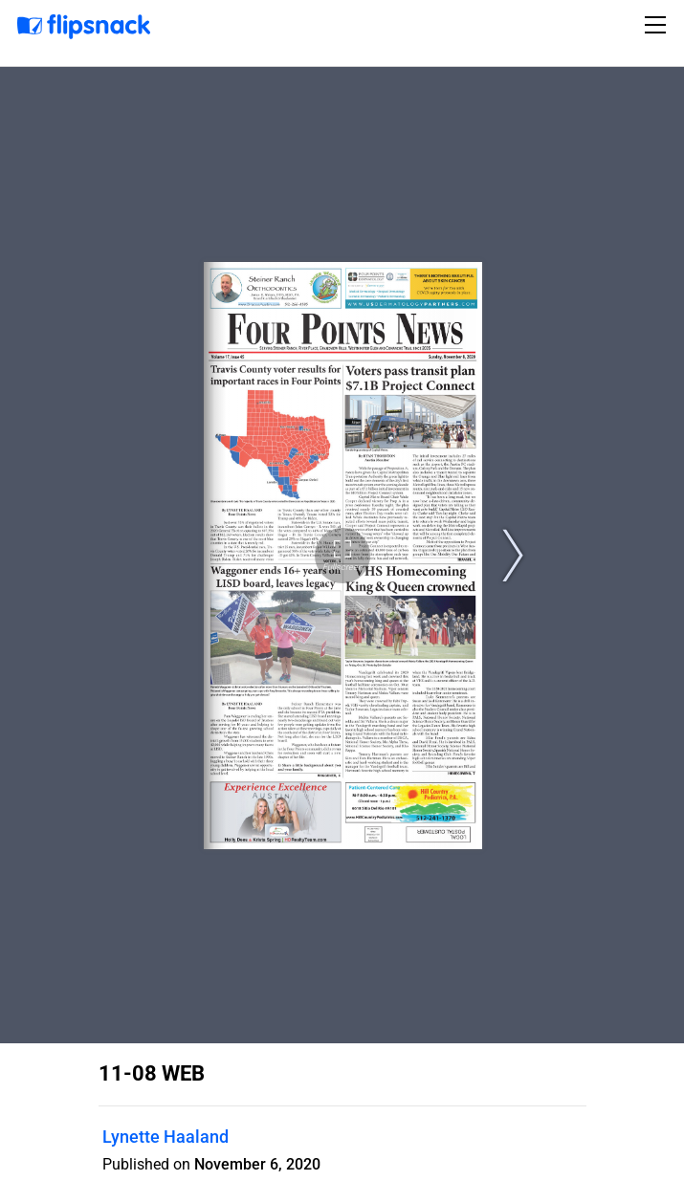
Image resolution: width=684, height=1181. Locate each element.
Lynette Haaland (165, 1136)
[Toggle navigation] (658, 25)
